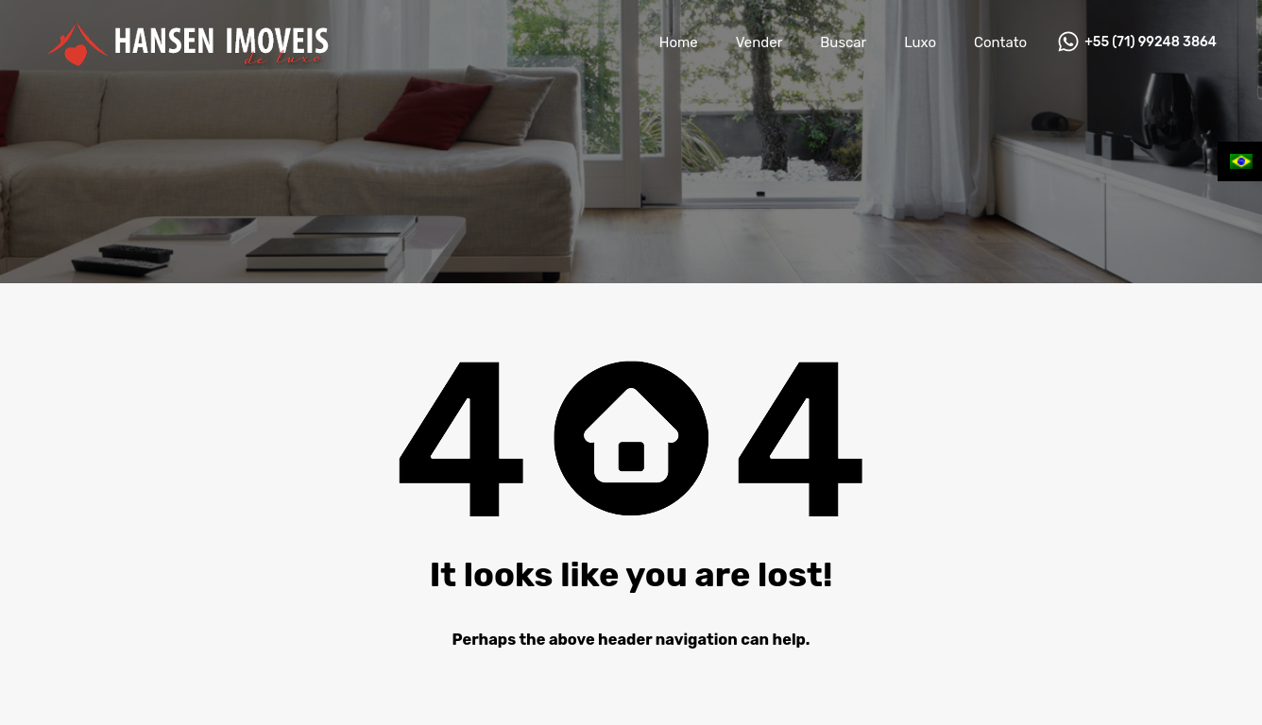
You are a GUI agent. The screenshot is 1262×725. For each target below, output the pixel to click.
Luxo (920, 42)
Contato (1000, 42)
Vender (759, 42)
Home (678, 42)
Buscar (843, 42)
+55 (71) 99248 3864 (1150, 42)
